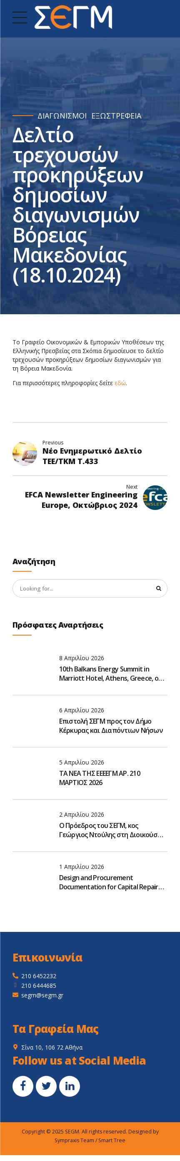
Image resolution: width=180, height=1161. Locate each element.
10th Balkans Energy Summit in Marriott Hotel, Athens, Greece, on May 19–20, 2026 (110, 674)
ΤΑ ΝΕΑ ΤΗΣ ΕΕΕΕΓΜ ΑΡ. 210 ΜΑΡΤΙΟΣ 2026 (99, 779)
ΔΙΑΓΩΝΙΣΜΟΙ (62, 116)
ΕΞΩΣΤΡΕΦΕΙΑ (116, 116)
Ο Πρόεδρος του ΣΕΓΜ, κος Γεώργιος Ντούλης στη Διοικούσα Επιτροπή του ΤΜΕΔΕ (110, 831)
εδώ (120, 383)
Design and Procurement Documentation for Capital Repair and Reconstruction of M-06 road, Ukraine (108, 883)
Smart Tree (111, 1141)
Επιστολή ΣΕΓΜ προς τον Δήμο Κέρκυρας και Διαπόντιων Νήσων (111, 726)
